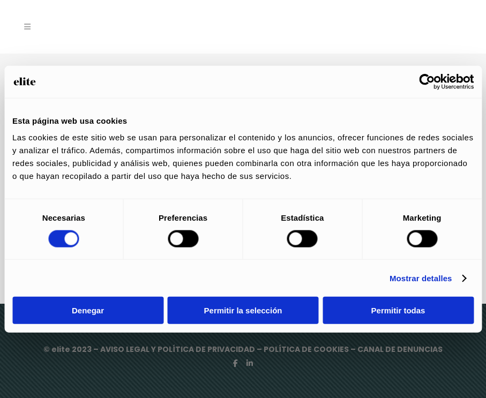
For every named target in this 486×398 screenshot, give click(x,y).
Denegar (88, 310)
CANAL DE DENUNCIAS (400, 349)
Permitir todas (398, 310)
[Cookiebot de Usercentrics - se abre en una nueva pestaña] (427, 81)
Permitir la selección (243, 310)
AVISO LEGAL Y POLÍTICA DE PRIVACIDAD (178, 349)
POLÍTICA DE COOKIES (306, 349)
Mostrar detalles (421, 277)
